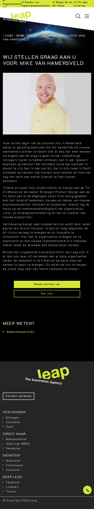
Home (9, 35)
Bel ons (47, 293)
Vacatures (13, 448)
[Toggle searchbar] (78, 16)
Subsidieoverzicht (20, 332)
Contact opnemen (18, 396)
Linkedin (12, 486)
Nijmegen (13, 417)
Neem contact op (47, 284)
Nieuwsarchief (16, 439)
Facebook (13, 482)
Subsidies (13, 460)
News (20, 35)
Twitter (11, 491)
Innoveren (13, 469)
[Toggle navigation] (87, 16)
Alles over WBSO (18, 443)
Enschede (13, 422)
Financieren (14, 465)
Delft (9, 426)
